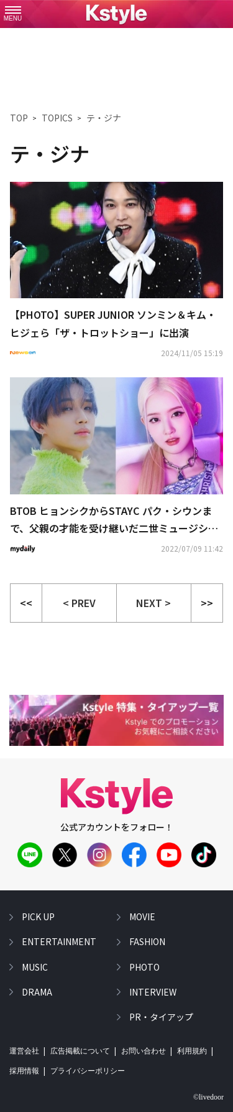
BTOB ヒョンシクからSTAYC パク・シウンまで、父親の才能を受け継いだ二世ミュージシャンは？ (114, 520)
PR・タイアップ (161, 1017)
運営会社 (24, 1051)
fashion (147, 941)
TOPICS (57, 117)
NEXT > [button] (153, 602)
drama (37, 992)
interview (152, 992)
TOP (19, 117)
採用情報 (24, 1071)
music (35, 966)
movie (142, 916)
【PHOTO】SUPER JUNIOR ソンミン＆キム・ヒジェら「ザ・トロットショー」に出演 (113, 323)
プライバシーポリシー (87, 1071)
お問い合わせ (143, 1051)
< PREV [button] (79, 602)
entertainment (59, 941)
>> (207, 602)
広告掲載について (80, 1051)
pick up (38, 916)
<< (26, 602)
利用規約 (192, 1051)
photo (144, 966)
